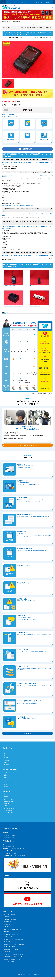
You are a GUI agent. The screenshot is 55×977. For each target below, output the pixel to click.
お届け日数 (6, 803)
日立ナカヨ (6, 758)
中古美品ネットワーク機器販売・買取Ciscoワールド (13, 940)
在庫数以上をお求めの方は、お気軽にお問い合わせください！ (10, 115)
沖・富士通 (46, 2)
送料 (5, 794)
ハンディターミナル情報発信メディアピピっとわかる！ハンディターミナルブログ (15, 955)
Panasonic (31, 2)
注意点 (5, 806)
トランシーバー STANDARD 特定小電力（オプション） (33, 316)
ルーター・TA (7, 773)
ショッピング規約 (8, 813)
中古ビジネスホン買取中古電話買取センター (9, 915)
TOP (3, 24)
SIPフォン (6, 779)
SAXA (13, 2)
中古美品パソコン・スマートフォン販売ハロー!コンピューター (14, 945)
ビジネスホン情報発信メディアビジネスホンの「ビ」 (12, 960)
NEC (17, 2)
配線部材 (6, 775)
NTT (9, 2)
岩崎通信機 (39, 2)
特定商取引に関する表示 (10, 808)
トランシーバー (8, 782)
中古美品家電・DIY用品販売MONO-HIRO (11, 950)
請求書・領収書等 (8, 801)
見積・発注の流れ (8, 799)
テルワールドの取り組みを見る (28, 445)
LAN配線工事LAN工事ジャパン (8, 925)
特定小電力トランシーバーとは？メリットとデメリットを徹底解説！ (17, 205)
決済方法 (6, 797)
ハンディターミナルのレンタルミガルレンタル (12, 935)
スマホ (5, 784)
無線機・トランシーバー (11, 24)
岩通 (5, 762)
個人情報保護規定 (8, 810)
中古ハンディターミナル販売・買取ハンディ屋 (13, 930)
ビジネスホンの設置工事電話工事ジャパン (10, 920)
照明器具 (6, 786)
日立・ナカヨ (23, 2)
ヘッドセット (7, 777)
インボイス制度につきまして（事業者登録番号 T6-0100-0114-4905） (15, 854)
